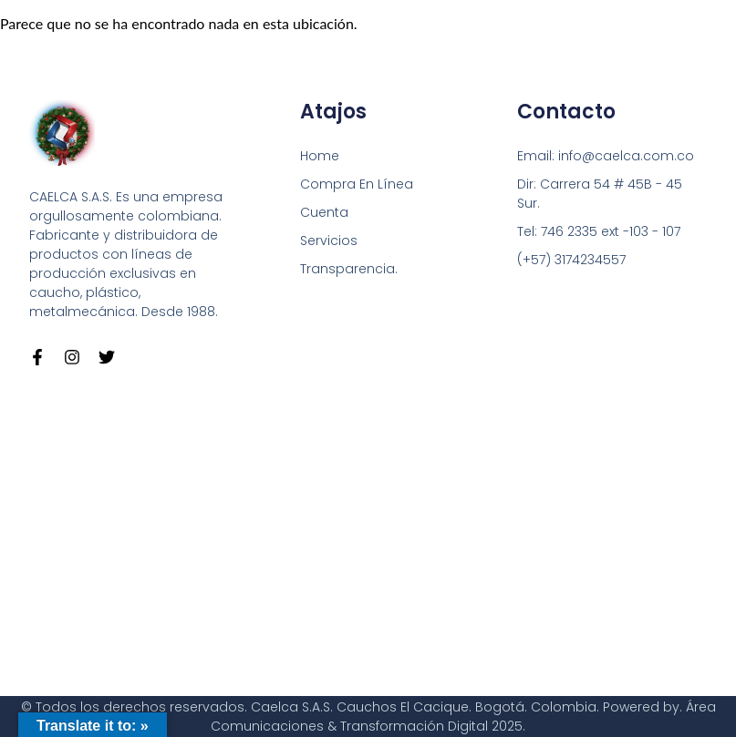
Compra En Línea (356, 184)
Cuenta (324, 212)
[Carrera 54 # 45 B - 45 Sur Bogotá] (367, 530)
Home (319, 156)
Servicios (329, 240)
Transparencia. (349, 269)
